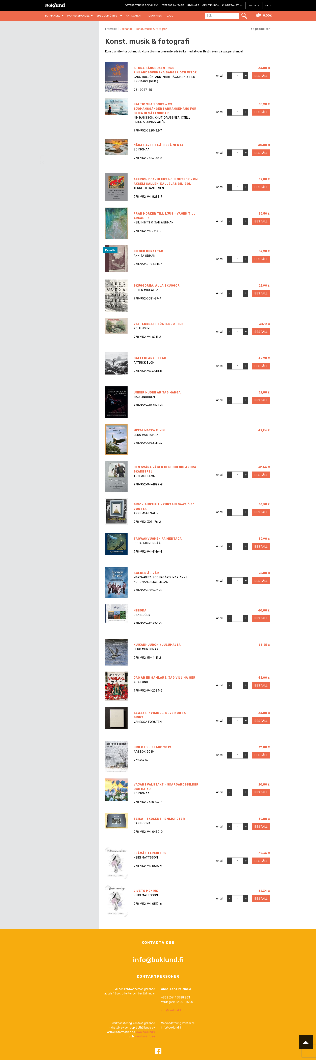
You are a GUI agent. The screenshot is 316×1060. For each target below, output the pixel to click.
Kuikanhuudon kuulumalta (157, 645)
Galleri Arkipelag (150, 358)
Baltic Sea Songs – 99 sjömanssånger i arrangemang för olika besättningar (165, 109)
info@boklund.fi (158, 942)
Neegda (140, 610)
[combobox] (69, 141)
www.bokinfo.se (144, 1019)
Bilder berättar (148, 251)
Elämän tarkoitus (150, 843)
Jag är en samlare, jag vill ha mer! (165, 672)
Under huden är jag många (157, 392)
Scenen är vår (146, 573)
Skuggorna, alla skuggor (157, 285)
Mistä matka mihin (149, 430)
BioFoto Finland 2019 (152, 741)
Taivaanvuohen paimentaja (158, 538)
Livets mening (146, 878)
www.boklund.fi (145, 1015)
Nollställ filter (72, 40)
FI (270, 5)
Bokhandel (127, 29)
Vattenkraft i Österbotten (159, 324)
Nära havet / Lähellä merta (159, 145)
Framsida (111, 29)
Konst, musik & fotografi (153, 29)
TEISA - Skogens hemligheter (159, 809)
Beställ (261, 76)
